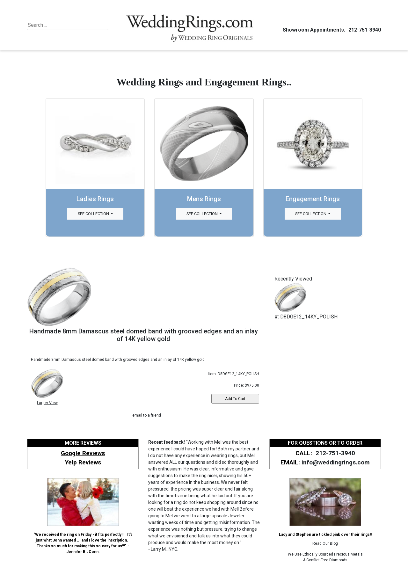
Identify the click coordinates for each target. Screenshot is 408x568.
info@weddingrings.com (336, 462)
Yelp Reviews (83, 462)
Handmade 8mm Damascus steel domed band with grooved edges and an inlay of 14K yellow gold (143, 335)
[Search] (57, 25)
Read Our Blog (325, 543)
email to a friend (146, 415)
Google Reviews (83, 453)
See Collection (94, 213)
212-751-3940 (363, 30)
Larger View (47, 403)
